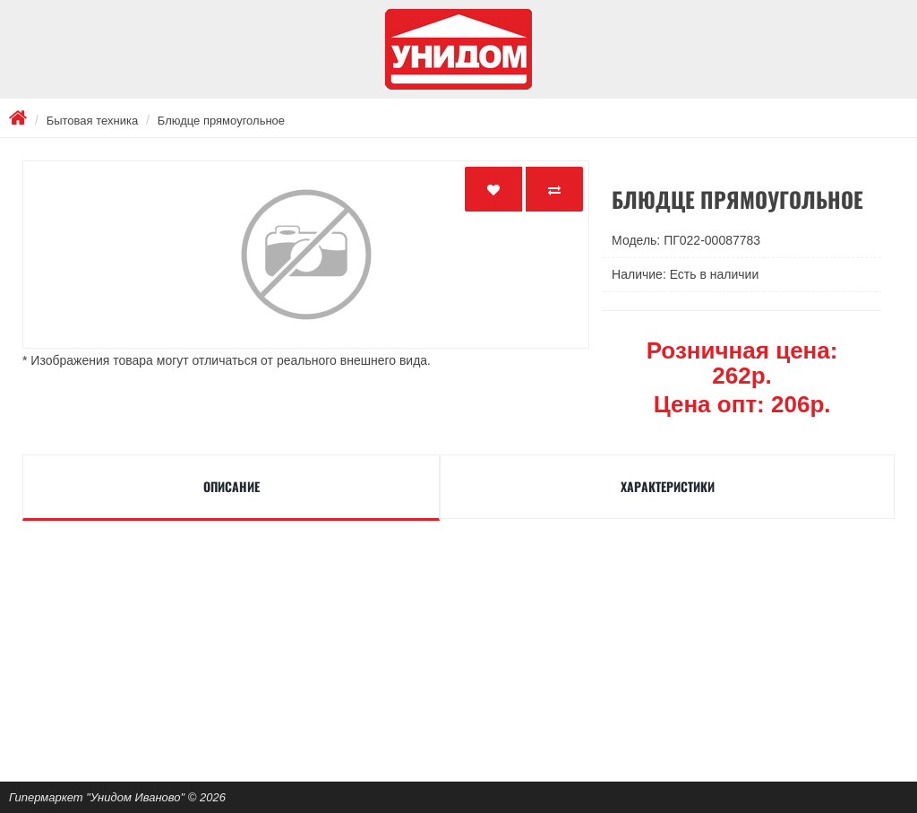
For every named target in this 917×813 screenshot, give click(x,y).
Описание (231, 486)
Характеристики (668, 486)
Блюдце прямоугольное (221, 120)
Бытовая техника (92, 120)
